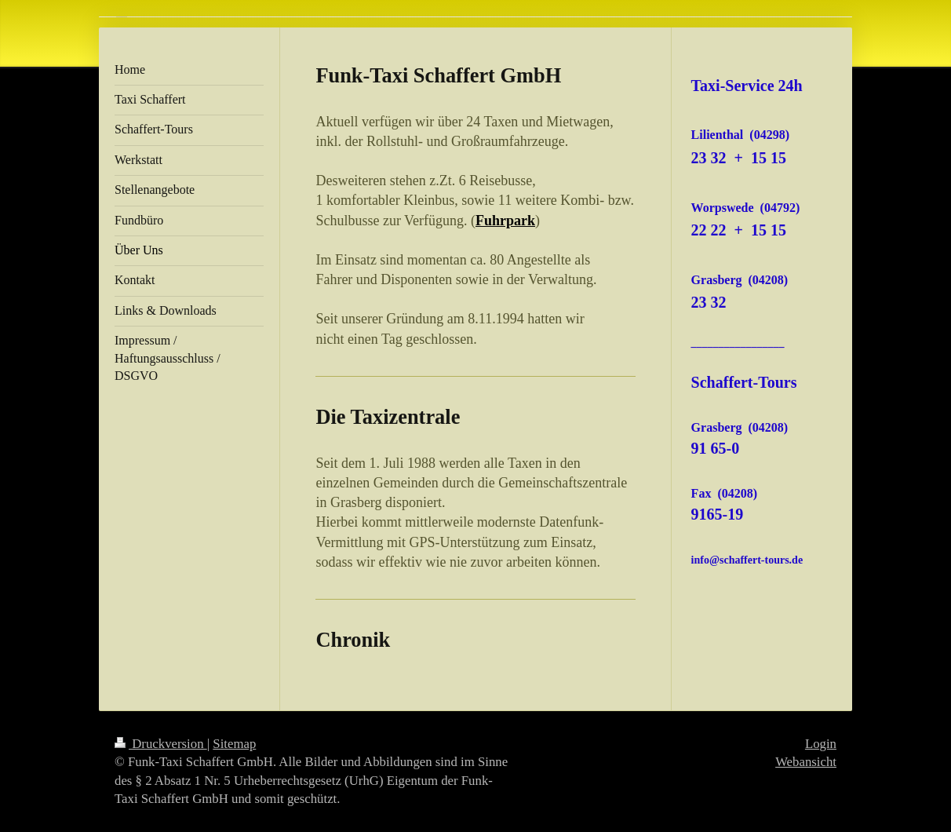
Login (820, 743)
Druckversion (161, 743)
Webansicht (805, 761)
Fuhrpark (505, 220)
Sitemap (234, 743)
